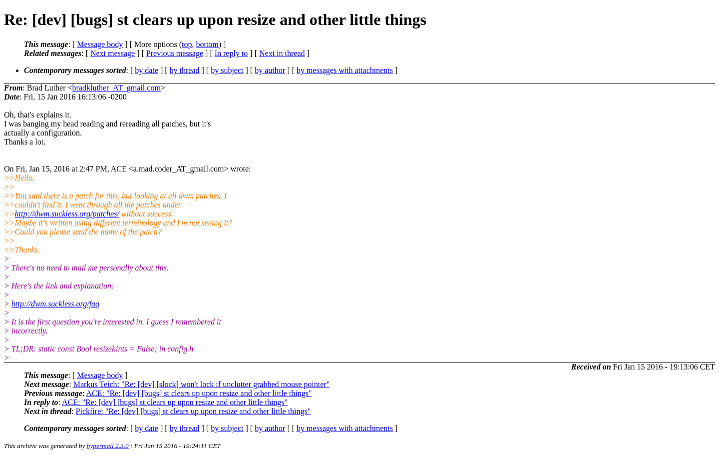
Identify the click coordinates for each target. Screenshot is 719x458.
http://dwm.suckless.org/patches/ (67, 214)
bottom (207, 44)
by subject (227, 70)
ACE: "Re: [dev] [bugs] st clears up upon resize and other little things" (199, 393)
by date (146, 70)
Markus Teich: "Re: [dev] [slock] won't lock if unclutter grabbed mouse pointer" (201, 384)
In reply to (231, 53)
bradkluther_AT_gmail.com (116, 88)
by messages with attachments (345, 70)
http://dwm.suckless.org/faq (55, 304)
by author (270, 70)
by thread (185, 70)
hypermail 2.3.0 (108, 446)
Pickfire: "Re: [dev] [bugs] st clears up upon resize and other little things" (193, 411)
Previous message (174, 53)
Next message (112, 53)
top (187, 44)
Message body (100, 44)
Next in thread (282, 53)
